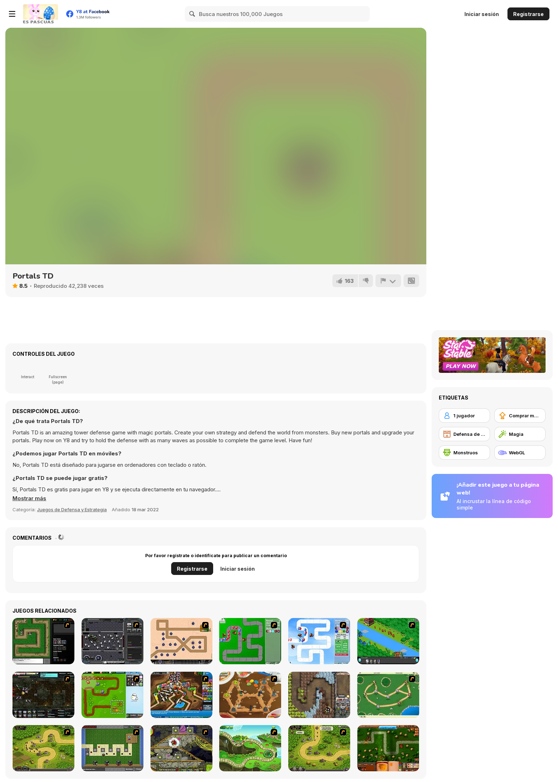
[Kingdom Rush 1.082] (319, 748)
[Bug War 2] (250, 695)
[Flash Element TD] (43, 641)
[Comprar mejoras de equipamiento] (520, 415)
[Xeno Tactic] (112, 641)
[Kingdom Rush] (43, 748)
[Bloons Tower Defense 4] (181, 695)
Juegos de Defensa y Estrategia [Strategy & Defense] (72, 509)
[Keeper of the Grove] (250, 748)
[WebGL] (520, 452)
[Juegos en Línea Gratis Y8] (40, 14)
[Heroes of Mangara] (388, 748)
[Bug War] (388, 695)
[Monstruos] (464, 452)
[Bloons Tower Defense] (250, 641)
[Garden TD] (112, 695)
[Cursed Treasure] (319, 695)
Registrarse (528, 14)
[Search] (192, 14)
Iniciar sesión (481, 14)
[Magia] (520, 434)
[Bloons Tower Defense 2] (319, 641)
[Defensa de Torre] (464, 434)
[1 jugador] (464, 415)
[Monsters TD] (181, 748)
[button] (29, 498)
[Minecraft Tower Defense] (112, 748)
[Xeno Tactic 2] (43, 695)
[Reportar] (388, 280)
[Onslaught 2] (181, 641)
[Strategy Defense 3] (388, 641)
